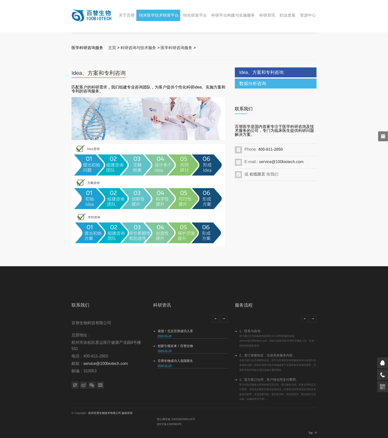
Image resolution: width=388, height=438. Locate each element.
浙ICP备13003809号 (169, 424)
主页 (112, 48)
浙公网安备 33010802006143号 (176, 419)
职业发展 (287, 15)
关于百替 (127, 15)
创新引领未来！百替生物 (175, 346)
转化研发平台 (195, 15)
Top (310, 432)
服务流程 (244, 305)
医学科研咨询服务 (176, 48)
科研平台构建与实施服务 (233, 15)
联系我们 (80, 305)
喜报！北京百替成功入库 (175, 331)
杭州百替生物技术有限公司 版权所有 (110, 412)
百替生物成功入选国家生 (175, 361)
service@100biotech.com (281, 162)
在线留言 (257, 174)
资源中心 (308, 15)
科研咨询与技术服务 (138, 48)
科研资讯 (267, 15)
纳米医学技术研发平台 (159, 15)
